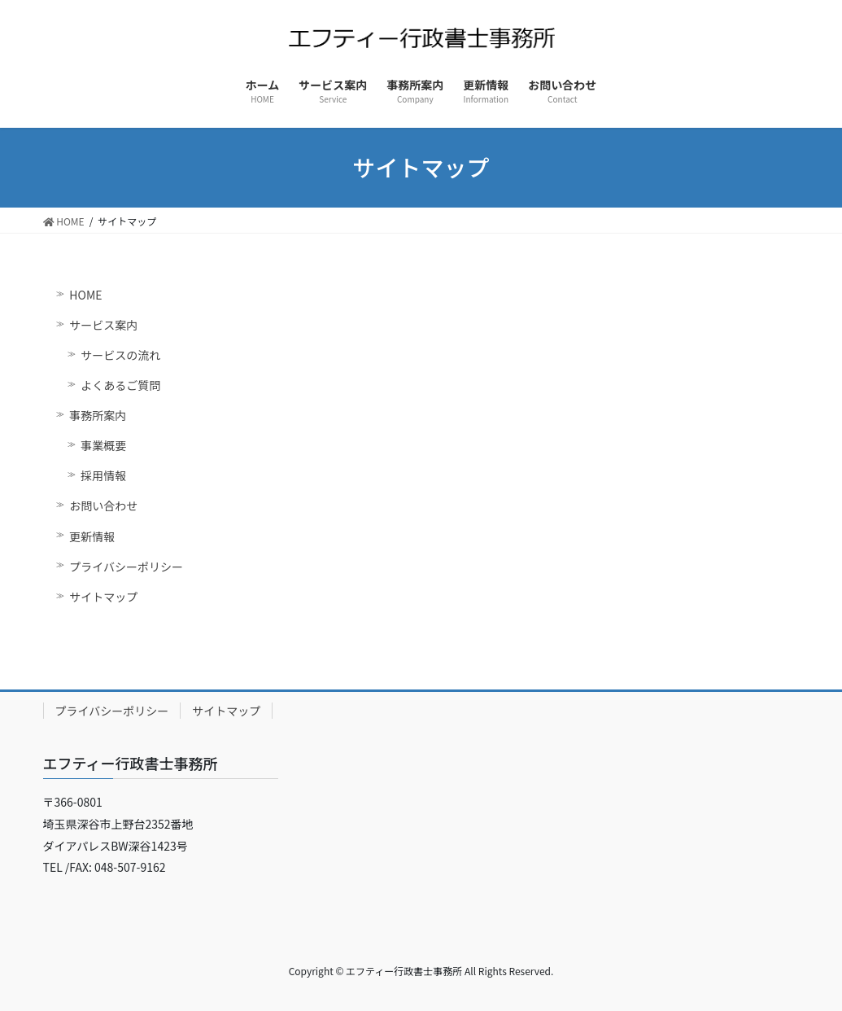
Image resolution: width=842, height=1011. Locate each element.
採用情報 (103, 475)
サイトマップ (103, 597)
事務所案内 (97, 415)
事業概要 (103, 445)
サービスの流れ (120, 355)
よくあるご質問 (120, 385)
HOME (85, 295)
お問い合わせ (103, 505)
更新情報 (92, 536)
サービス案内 (103, 325)
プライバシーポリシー (126, 566)
